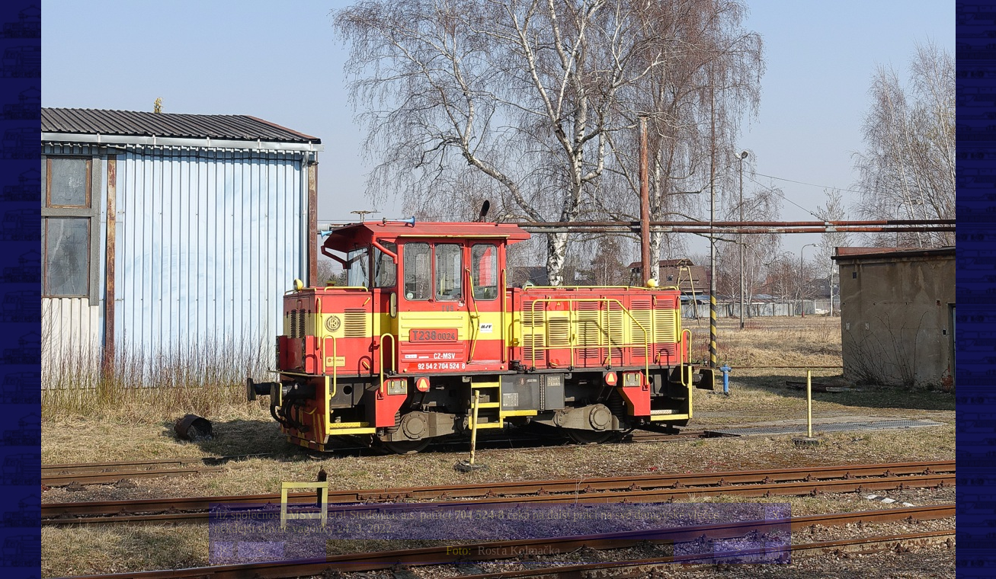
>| (775, 550)
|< (224, 550)
